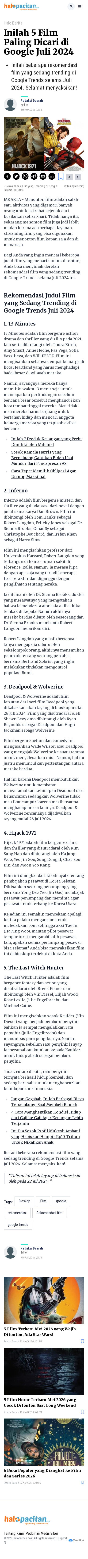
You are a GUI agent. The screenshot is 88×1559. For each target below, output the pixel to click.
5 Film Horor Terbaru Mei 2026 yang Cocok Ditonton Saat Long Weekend (40, 1402)
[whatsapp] (25, 176)
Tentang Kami (14, 1533)
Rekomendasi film (49, 1213)
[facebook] (7, 176)
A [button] (69, 177)
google (61, 1201)
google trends (18, 1224)
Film (43, 1201)
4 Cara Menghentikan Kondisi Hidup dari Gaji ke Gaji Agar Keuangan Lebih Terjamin (47, 1118)
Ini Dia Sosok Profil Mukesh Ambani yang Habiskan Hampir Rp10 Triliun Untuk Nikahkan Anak (45, 1137)
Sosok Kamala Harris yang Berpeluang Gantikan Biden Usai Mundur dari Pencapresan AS (42, 458)
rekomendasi (17, 1213)
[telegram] (34, 176)
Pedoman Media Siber (42, 1533)
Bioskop (24, 1201)
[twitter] (16, 176)
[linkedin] (51, 176)
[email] (42, 176)
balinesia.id (69, 1175)
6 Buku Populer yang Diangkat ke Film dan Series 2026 (42, 1473)
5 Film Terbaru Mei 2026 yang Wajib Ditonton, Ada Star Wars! (40, 1332)
